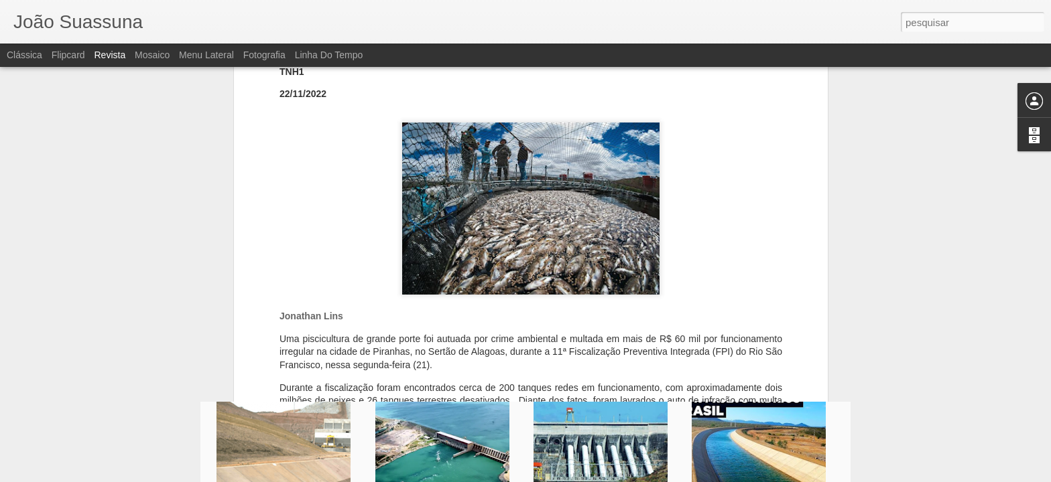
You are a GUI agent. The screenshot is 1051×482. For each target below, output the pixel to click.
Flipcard (68, 55)
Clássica (24, 55)
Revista (109, 55)
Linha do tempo (329, 55)
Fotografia (264, 55)
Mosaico (152, 55)
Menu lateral (206, 55)
